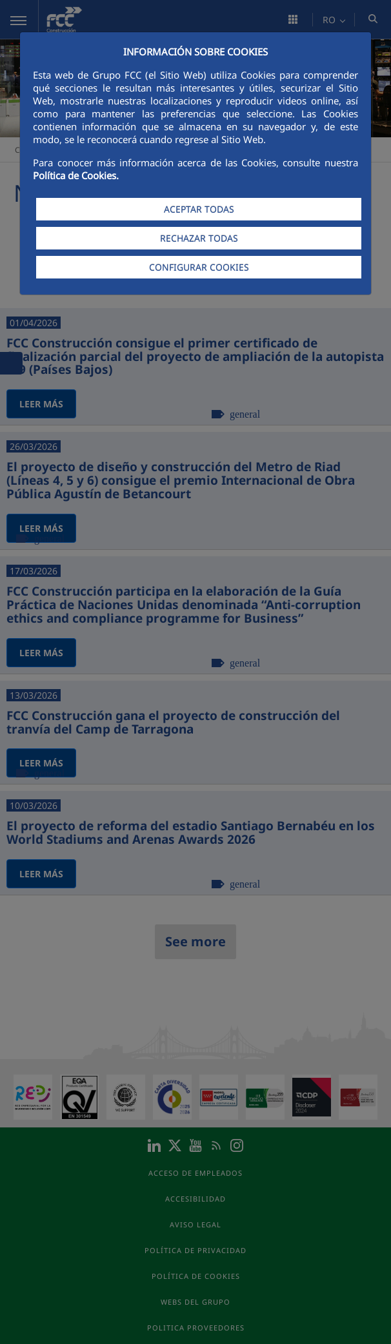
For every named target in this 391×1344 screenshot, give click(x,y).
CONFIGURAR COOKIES (199, 267)
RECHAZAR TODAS (199, 238)
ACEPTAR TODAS (199, 209)
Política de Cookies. (76, 175)
